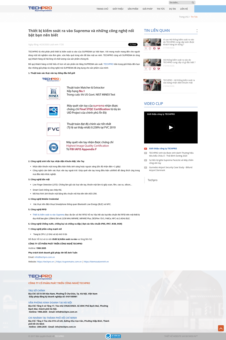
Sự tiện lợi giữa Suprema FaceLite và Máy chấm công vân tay (171, 161)
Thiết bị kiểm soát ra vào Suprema (49, 215)
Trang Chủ (102, 8)
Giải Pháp (147, 8)
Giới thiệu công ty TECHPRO (163, 148)
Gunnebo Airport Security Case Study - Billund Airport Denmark (170, 169)
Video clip (153, 103)
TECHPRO (108, 64)
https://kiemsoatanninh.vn (96, 261)
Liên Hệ (184, 8)
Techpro (152, 180)
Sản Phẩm (133, 8)
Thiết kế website (172, 336)
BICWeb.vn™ (191, 336)
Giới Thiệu (118, 8)
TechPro (59, 336)
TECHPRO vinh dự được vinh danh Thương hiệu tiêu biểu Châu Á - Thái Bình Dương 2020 (171, 154)
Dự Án (172, 8)
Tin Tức (161, 8)
